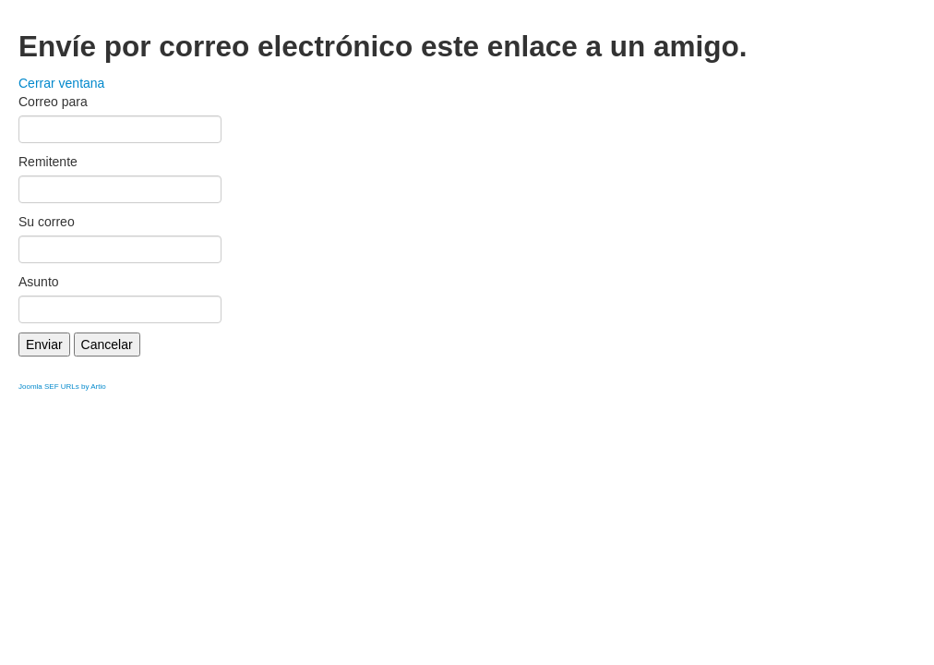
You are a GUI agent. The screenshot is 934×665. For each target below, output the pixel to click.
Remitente (48, 161)
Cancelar (107, 344)
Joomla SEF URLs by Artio (62, 386)
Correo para (53, 101)
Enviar (44, 344)
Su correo (46, 221)
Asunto (38, 281)
